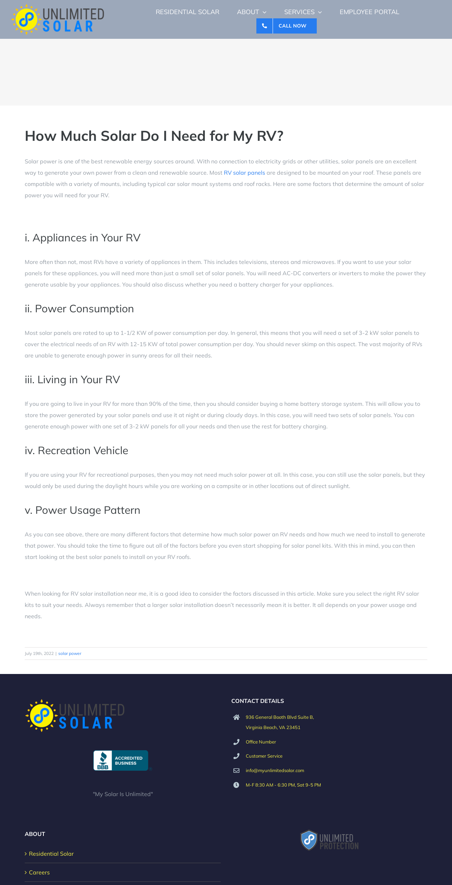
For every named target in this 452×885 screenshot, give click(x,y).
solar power (69, 653)
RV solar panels (244, 172)
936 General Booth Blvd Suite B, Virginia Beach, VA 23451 (280, 722)
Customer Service (264, 756)
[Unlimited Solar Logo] (58, 6)
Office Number (261, 742)
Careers (39, 872)
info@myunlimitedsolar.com (275, 770)
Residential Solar (51, 853)
